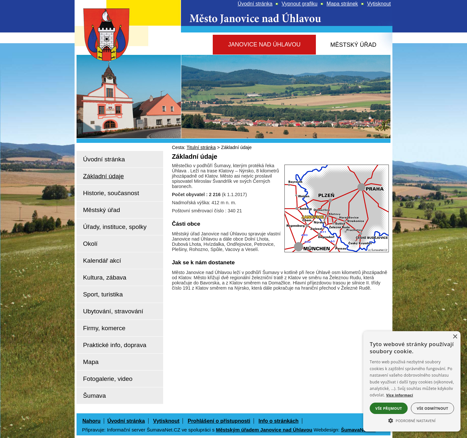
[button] (412, 420)
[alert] (412, 381)
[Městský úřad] (353, 45)
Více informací (399, 395)
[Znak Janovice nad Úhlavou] (113, 53)
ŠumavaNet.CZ (358, 429)
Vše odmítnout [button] (432, 408)
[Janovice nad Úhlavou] (264, 45)
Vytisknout (166, 421)
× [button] (454, 336)
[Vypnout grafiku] (299, 4)
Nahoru (91, 421)
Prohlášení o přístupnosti (219, 421)
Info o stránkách (278, 421)
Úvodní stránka (126, 421)
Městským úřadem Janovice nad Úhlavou (264, 429)
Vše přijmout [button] (388, 408)
